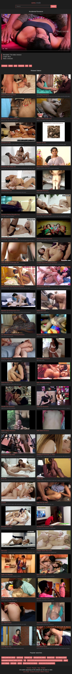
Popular (34, 668)
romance (4, 65)
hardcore (21, 65)
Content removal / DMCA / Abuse (39, 671)
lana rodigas (5, 663)
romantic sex (28, 657)
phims (19, 663)
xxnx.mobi (26, 671)
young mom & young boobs (47, 663)
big (25, 660)
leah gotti (13, 663)
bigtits (65, 660)
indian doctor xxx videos (30, 663)
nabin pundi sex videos (8, 657)
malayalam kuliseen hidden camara (12, 660)
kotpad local (50, 657)
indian (10, 65)
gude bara (20, 657)
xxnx (36, 3)
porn (15, 65)
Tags (38, 668)
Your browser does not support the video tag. (36, 33)
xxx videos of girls (61, 657)
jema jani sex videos (39, 657)
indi (27, 65)
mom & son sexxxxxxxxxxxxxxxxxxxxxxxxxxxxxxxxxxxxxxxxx (45, 660)
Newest (29, 668)
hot (30, 65)
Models (43, 668)
